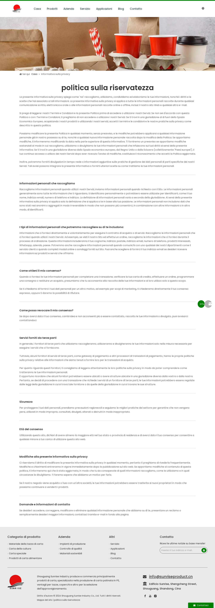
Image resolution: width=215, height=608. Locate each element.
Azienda (68, 9)
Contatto (136, 9)
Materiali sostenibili (71, 553)
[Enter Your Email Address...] (180, 550)
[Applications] (107, 44)
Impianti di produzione (73, 544)
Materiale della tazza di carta (26, 544)
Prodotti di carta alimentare (25, 558)
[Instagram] (155, 596)
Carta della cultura (20, 548)
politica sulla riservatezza (67, 599)
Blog (121, 9)
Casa (37, 9)
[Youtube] (150, 596)
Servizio (85, 9)
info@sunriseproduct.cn (171, 576)
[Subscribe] (203, 550)
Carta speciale (17, 553)
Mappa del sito (44, 599)
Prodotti (52, 9)
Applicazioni (104, 9)
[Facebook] (145, 596)
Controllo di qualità (71, 548)
